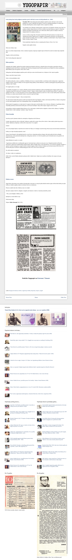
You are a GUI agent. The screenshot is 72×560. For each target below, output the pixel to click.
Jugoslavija (24, 290)
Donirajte (33, 10)
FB (54, 10)
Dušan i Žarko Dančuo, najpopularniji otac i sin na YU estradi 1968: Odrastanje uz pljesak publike (30, 387)
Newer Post (9, 297)
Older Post (63, 297)
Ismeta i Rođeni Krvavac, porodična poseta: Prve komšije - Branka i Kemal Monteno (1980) (29, 380)
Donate (47, 278)
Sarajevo (37, 290)
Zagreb (41, 290)
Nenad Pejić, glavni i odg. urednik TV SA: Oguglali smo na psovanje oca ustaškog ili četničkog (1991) (31, 340)
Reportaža (33, 290)
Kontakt (26, 10)
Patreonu (40, 278)
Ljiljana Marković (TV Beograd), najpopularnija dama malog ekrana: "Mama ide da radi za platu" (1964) (31, 353)
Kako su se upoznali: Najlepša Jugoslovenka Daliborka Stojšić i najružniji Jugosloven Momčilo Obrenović (32, 367)
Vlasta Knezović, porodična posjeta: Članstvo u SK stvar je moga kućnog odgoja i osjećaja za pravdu (31, 347)
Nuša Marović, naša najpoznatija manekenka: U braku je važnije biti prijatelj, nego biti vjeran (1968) (31, 333)
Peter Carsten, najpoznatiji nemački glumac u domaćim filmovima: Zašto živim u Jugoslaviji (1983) (30, 393)
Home (36, 297)
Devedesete (15, 290)
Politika (29, 290)
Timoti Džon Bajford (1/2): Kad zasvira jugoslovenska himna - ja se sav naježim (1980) (27, 310)
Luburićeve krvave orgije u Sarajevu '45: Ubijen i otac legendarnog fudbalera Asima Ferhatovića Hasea (31, 360)
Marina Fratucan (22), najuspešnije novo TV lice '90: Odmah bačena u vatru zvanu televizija (29, 373)
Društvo (20, 290)
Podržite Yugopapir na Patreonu (44, 10)
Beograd (11, 290)
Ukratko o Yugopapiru (17, 10)
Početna (8, 10)
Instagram (63, 10)
